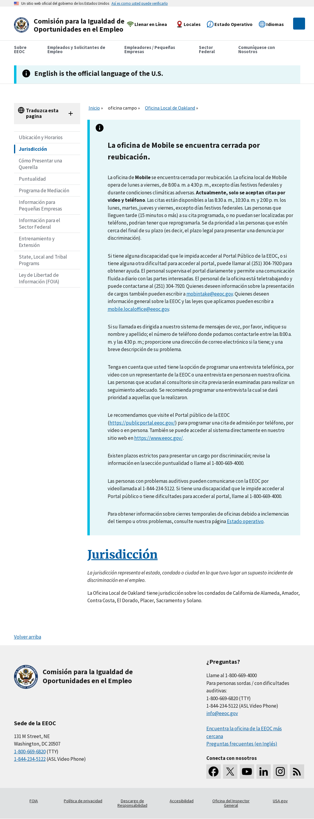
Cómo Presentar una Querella (40, 163)
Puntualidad (32, 179)
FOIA (34, 800)
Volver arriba (27, 637)
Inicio (94, 108)
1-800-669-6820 (30, 751)
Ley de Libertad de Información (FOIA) (39, 278)
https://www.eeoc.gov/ (158, 438)
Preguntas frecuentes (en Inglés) (241, 743)
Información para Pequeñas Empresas (40, 205)
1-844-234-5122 (30, 759)
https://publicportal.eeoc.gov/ (142, 423)
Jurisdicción (33, 149)
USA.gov (280, 800)
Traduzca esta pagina (42, 113)
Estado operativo (245, 521)
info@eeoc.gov (222, 713)
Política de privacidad (83, 800)
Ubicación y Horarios (41, 137)
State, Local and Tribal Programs (43, 260)
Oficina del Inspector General (231, 803)
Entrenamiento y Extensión (37, 241)
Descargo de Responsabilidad (132, 803)
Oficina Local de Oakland (170, 108)
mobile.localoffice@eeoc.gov (138, 309)
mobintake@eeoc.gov (209, 294)
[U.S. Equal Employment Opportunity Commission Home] (71, 25)
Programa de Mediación (44, 190)
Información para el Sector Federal (39, 223)
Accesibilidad (182, 800)
